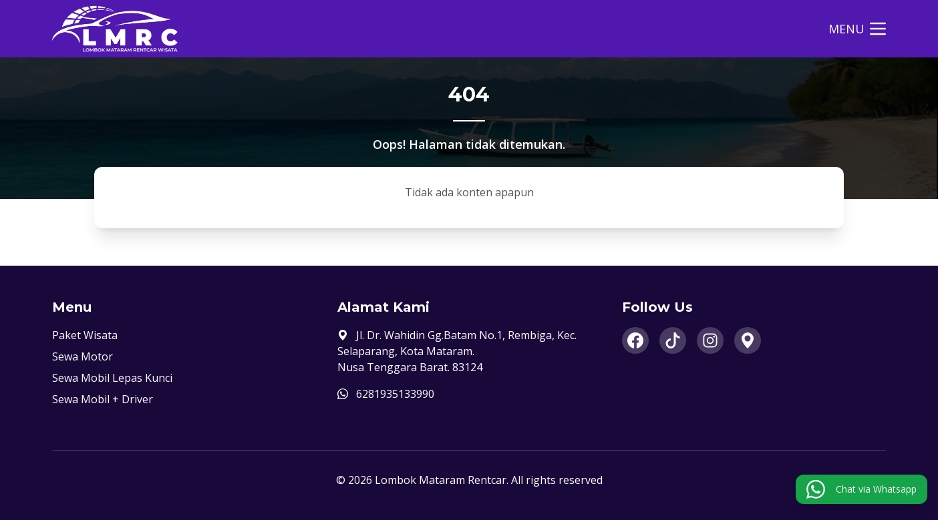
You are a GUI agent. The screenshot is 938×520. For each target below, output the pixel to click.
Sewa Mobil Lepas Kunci (112, 377)
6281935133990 (395, 393)
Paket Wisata (85, 335)
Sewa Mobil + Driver (102, 399)
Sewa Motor (82, 356)
